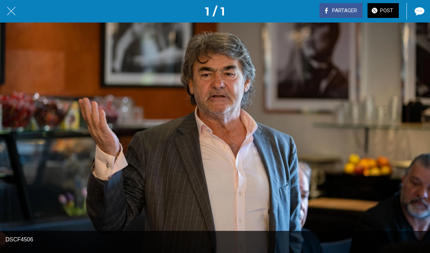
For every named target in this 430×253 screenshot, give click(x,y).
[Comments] (418, 11)
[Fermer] (11, 11)
